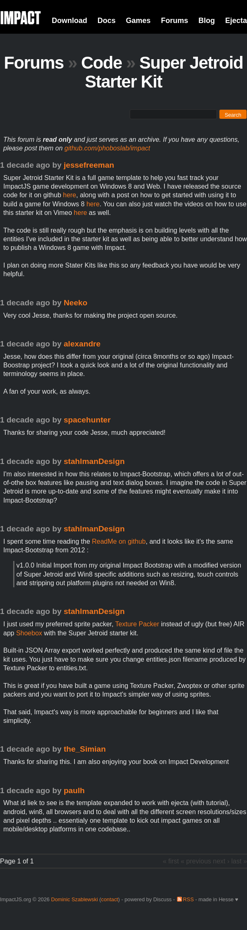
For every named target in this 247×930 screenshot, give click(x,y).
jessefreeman (89, 165)
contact (109, 899)
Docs (107, 20)
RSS (188, 899)
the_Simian (85, 749)
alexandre (82, 343)
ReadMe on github (119, 541)
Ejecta (236, 20)
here (69, 195)
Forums (174, 20)
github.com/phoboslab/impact (107, 148)
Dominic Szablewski (74, 899)
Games (138, 20)
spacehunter (87, 419)
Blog (206, 20)
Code (101, 62)
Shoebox (29, 633)
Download (69, 20)
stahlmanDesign (94, 461)
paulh (74, 790)
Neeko (76, 302)
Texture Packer (137, 624)
